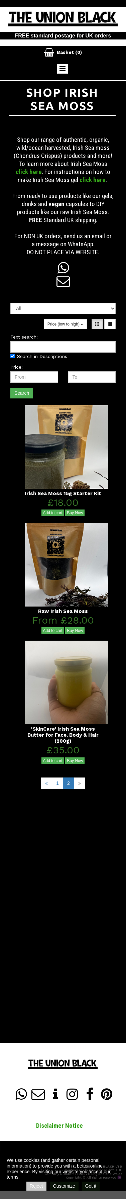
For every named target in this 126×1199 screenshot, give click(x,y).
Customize (64, 1186)
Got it (90, 1186)
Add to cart (52, 513)
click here (29, 172)
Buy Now (75, 513)
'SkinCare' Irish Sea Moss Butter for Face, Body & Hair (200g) (63, 735)
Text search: (24, 337)
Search (21, 393)
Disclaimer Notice (59, 1125)
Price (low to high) (65, 324)
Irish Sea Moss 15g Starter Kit (63, 493)
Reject (36, 1186)
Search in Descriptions (38, 356)
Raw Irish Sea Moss (63, 611)
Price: (16, 367)
